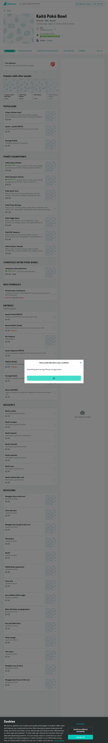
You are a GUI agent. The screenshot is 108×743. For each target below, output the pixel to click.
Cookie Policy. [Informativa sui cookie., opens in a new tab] (59, 741)
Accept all (80, 737)
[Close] (80, 362)
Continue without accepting (80, 730)
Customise (80, 724)
